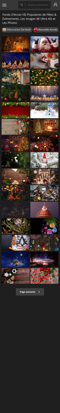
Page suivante (30, 291)
